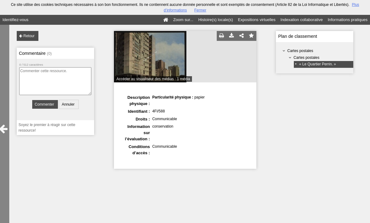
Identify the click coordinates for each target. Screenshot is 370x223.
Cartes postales (300, 51)
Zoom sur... (183, 19)
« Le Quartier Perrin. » (317, 64)
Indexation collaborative (302, 19)
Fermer (200, 10)
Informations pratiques (348, 19)
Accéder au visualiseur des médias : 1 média (153, 79)
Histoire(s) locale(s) (215, 19)
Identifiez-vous (15, 19)
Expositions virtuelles (256, 19)
